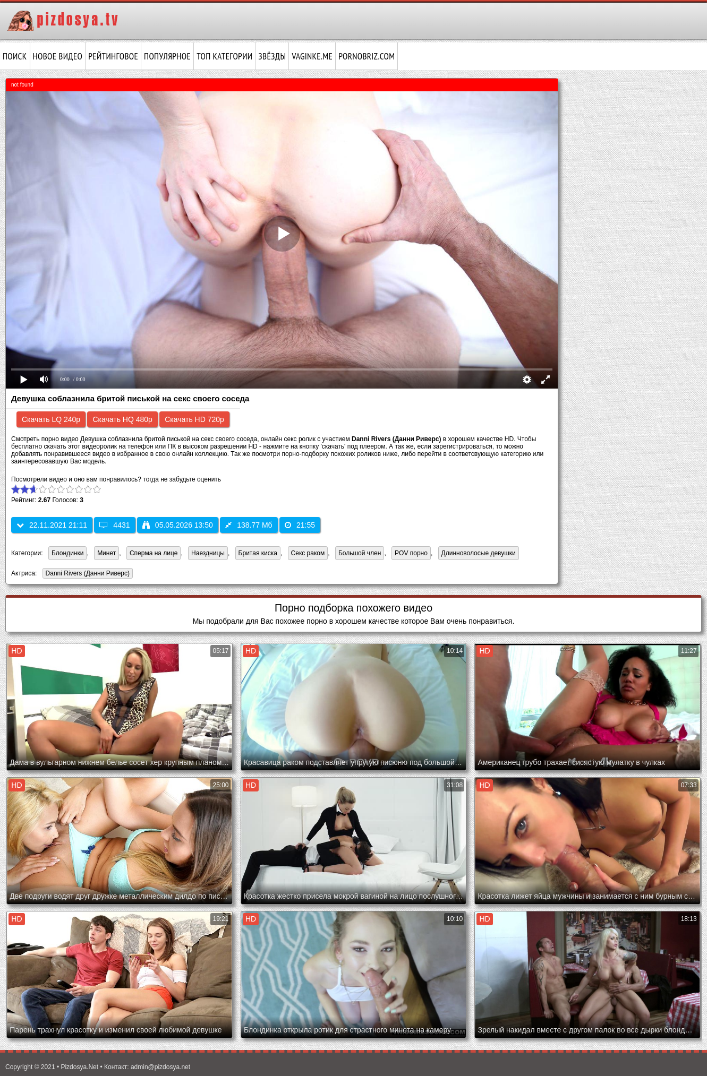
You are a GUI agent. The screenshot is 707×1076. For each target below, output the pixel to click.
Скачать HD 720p (194, 419)
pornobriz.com (366, 56)
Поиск (15, 56)
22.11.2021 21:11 (51, 525)
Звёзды (272, 56)
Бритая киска (257, 553)
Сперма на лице (154, 553)
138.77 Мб (248, 525)
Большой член (359, 553)
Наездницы (208, 553)
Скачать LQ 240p (51, 419)
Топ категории (224, 56)
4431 (114, 525)
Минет (106, 553)
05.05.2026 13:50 (177, 525)
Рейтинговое (113, 56)
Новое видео (58, 56)
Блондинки (67, 553)
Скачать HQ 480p (122, 419)
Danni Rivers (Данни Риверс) (86, 574)
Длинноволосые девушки (478, 553)
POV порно (411, 553)
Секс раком (308, 553)
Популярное (167, 56)
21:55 (300, 525)
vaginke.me (312, 56)
